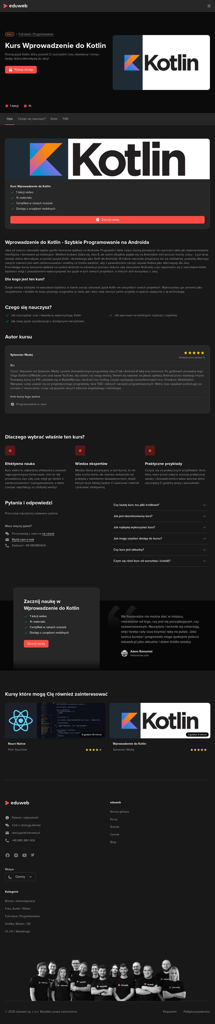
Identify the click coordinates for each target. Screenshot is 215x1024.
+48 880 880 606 (23, 840)
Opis (10, 119)
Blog (113, 842)
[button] (209, 6)
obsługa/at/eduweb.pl (26, 833)
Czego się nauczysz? (32, 119)
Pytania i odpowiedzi (25, 817)
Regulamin (170, 1011)
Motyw (9, 869)
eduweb (115, 802)
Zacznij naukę (36, 643)
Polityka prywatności (197, 1011)
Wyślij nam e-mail (23, 539)
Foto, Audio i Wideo (18, 908)
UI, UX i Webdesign (17, 931)
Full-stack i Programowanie (36, 34)
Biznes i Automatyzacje (20, 901)
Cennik (114, 834)
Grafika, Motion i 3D (18, 924)
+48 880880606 (35, 545)
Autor (54, 119)
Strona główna (119, 811)
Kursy (114, 819)
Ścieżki (114, 827)
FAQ (65, 119)
